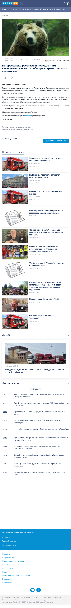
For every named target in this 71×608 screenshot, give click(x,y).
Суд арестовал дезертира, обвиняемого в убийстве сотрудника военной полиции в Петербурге (41, 439)
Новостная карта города (13, 561)
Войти (67, 3)
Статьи (14, 9)
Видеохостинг (8, 558)
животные (20, 127)
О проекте (6, 537)
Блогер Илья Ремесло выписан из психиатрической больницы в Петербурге (37, 421)
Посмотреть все (11, 141)
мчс (29, 127)
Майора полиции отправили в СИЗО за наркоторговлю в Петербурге (43, 429)
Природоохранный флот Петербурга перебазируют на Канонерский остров (39, 413)
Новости (6, 9)
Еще (67, 9)
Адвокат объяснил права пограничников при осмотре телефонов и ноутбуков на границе (39, 395)
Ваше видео (7, 568)
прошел (28, 116)
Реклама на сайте (9, 545)
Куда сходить (46, 9)
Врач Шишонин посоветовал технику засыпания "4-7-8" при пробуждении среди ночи (41, 404)
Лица (4, 572)
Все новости (67, 384)
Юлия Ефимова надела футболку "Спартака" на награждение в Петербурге (37, 465)
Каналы (5, 565)
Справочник (7, 579)
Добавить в (57, 61)
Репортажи (24, 9)
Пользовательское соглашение (16, 575)
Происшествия (8, 583)
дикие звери (10, 127)
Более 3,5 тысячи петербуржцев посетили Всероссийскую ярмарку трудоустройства (39, 456)
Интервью (34, 9)
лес (26, 127)
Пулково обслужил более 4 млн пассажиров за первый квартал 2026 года (39, 473)
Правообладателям (9, 541)
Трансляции (59, 9)
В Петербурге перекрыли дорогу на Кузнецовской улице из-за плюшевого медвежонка (37, 447)
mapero (37, 60)
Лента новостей (16, 130)
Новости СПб (28, 130)
